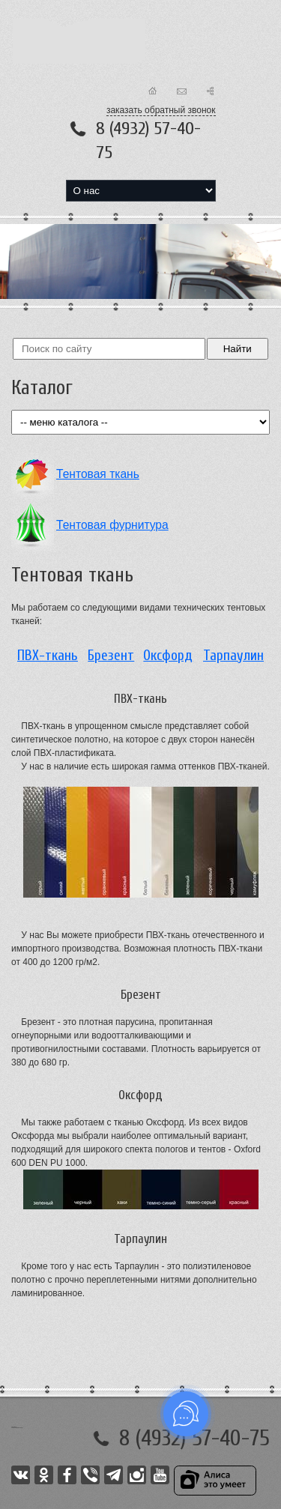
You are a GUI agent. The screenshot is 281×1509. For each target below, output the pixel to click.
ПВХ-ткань (47, 655)
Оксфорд (168, 655)
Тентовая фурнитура (112, 524)
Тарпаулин (233, 655)
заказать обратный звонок (161, 110)
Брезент (111, 655)
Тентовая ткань (97, 474)
